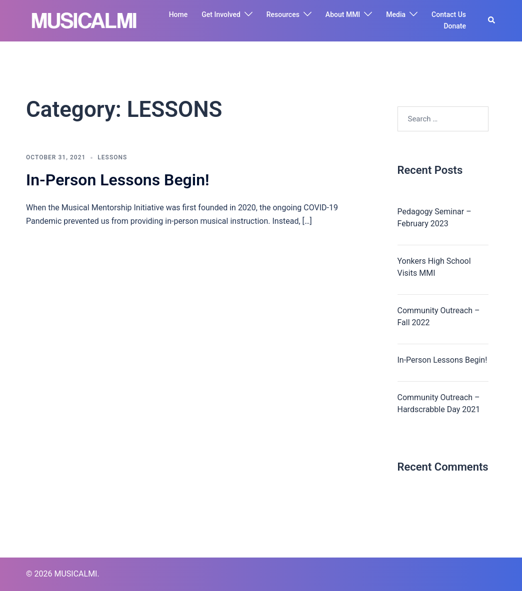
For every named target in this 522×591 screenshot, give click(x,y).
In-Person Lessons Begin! (118, 179)
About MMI (343, 14)
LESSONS (112, 157)
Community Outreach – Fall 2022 (439, 316)
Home (178, 14)
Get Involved (221, 14)
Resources (283, 14)
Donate (455, 26)
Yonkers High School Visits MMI (434, 267)
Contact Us (449, 14)
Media (396, 14)
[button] (492, 20)
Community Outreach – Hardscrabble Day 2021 (439, 403)
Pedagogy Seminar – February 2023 (435, 217)
